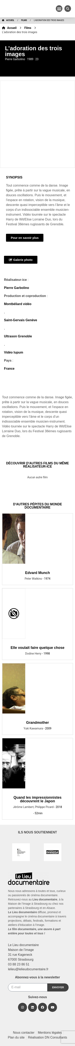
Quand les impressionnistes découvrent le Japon (37, 799)
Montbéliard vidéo (17, 304)
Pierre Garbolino (16, 288)
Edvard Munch (37, 573)
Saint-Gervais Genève (20, 320)
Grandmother (37, 723)
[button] (59, 8)
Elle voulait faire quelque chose (37, 648)
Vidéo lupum (13, 352)
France (9, 368)
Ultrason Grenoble (18, 336)
